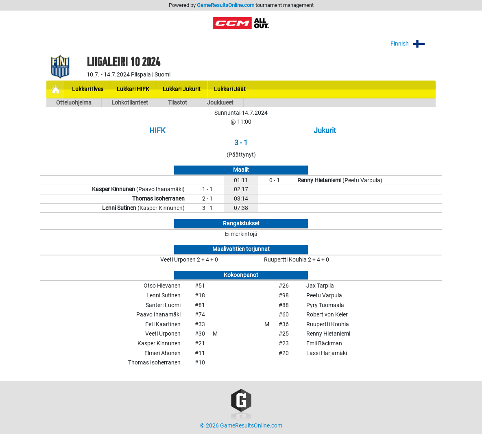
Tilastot (177, 102)
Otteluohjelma (74, 102)
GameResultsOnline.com (225, 5)
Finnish (413, 43)
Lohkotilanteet (129, 102)
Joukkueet (220, 102)
